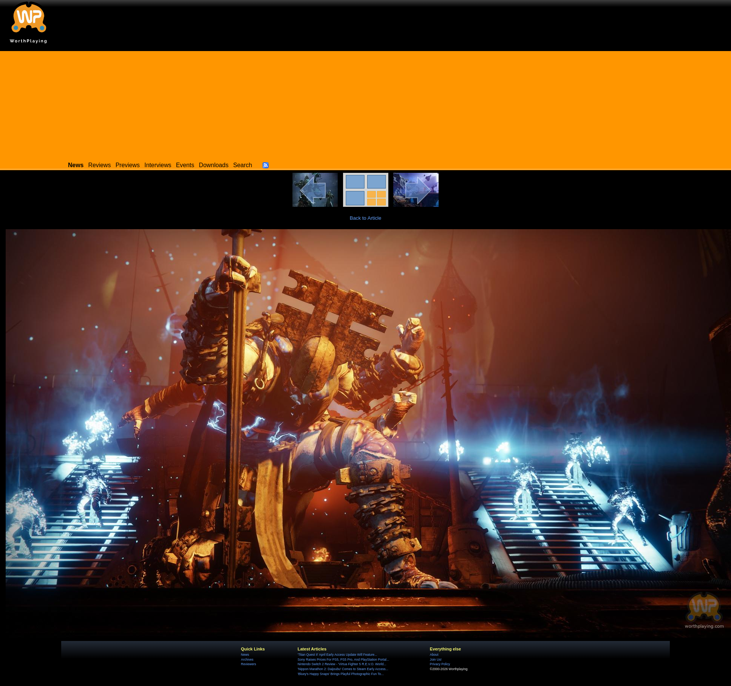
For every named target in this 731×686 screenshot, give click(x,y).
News (245, 655)
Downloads (214, 165)
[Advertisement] (365, 104)
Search (242, 165)
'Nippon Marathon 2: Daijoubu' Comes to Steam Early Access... (343, 669)
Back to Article (366, 218)
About (434, 655)
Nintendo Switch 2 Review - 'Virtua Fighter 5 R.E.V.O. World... (342, 664)
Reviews (99, 165)
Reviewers (248, 664)
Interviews (157, 165)
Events (185, 165)
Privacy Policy (440, 664)
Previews (128, 165)
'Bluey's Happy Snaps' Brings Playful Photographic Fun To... (341, 674)
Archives (247, 659)
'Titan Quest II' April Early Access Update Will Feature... (337, 655)
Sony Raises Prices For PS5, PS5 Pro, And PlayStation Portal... (343, 659)
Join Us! (436, 659)
